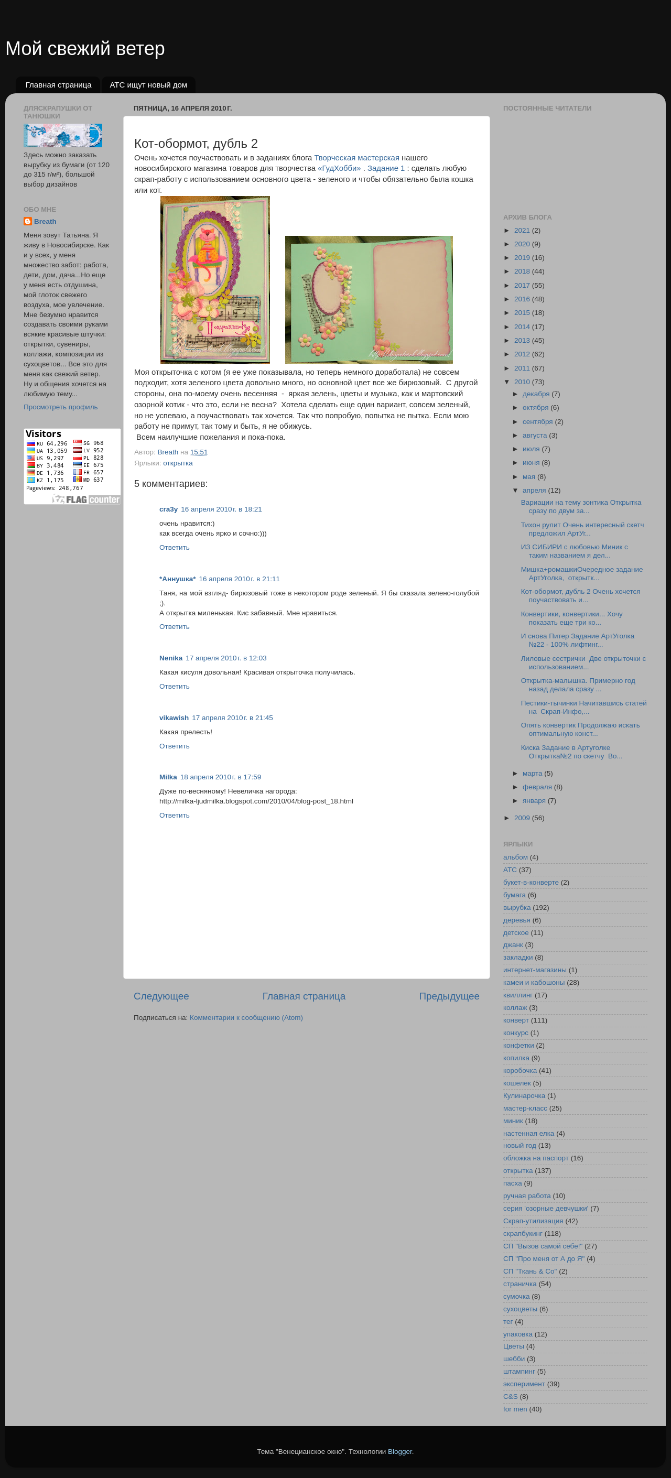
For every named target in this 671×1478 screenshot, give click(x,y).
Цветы (513, 1346)
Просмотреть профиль (61, 407)
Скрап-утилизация (533, 1221)
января (535, 801)
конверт (516, 1020)
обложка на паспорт (536, 1158)
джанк (513, 945)
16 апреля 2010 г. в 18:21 (221, 509)
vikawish (174, 718)
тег (508, 1321)
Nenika (170, 658)
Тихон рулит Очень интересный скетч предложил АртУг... (582, 529)
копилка (516, 1058)
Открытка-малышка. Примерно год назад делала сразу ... (578, 685)
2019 (523, 258)
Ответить (174, 547)
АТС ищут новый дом (148, 84)
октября (536, 407)
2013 (523, 340)
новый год (519, 1145)
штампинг (519, 1371)
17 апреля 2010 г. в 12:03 (226, 658)
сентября (539, 422)
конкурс (515, 1033)
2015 (523, 313)
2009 (523, 818)
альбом (515, 857)
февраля (538, 787)
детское (516, 933)
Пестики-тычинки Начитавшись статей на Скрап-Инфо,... (584, 707)
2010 (523, 382)
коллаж (515, 1008)
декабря (537, 394)
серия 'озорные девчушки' (545, 1208)
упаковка (518, 1334)
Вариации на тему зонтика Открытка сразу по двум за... (581, 506)
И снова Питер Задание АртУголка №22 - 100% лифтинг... (578, 640)
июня (532, 462)
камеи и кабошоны (534, 982)
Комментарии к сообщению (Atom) (246, 1017)
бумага (514, 895)
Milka (168, 777)
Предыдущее (449, 996)
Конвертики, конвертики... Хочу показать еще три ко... (572, 618)
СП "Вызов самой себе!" (542, 1246)
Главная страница (59, 84)
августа (536, 435)
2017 (523, 285)
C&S (510, 1396)
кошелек (517, 1083)
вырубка (517, 907)
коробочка (520, 1070)
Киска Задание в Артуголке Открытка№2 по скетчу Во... (572, 752)
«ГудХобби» (339, 168)
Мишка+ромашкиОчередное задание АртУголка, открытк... (582, 574)
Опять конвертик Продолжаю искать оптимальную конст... (580, 729)
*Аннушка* (177, 579)
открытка (177, 463)
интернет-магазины (535, 970)
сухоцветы (520, 1309)
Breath (45, 221)
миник (513, 1121)
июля (532, 449)
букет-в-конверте (531, 882)
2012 (523, 354)
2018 (523, 271)
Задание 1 (386, 168)
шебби (514, 1359)
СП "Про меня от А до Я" (544, 1259)
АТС (510, 870)
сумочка (516, 1296)
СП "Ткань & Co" (530, 1271)
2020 (523, 244)
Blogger (400, 1451)
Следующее (161, 996)
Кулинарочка (524, 1096)
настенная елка (528, 1133)
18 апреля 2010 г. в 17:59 (220, 777)
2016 (523, 299)
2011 (523, 368)
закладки (518, 957)
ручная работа (527, 1196)
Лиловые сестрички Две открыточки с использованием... (583, 663)
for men (515, 1409)
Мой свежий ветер (85, 48)
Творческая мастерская (356, 158)
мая (530, 477)
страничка (520, 1284)
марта (533, 773)
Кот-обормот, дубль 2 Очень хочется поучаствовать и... (581, 596)
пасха (512, 1183)
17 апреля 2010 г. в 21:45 (232, 718)
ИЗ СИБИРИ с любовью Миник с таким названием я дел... (574, 551)
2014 (523, 327)
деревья (517, 920)
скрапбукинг (523, 1233)
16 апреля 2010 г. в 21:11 (239, 579)
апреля (535, 490)
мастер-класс (525, 1108)
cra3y (168, 509)
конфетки (518, 1045)
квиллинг (518, 995)
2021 (523, 230)
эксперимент (524, 1384)
